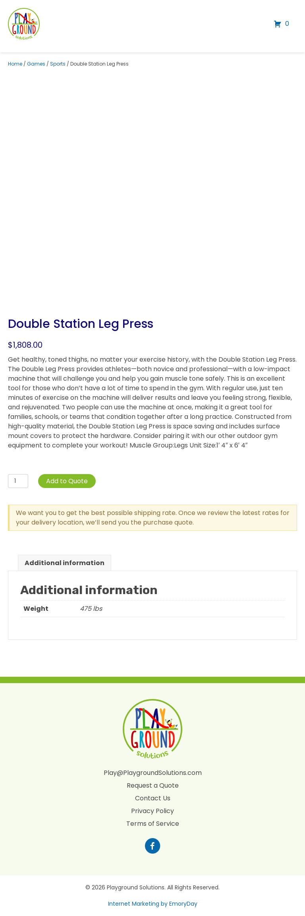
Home (15, 63)
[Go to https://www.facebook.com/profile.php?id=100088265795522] (152, 847)
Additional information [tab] (64, 562)
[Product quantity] (18, 481)
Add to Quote (67, 481)
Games (36, 63)
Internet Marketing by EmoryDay (152, 904)
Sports (58, 63)
